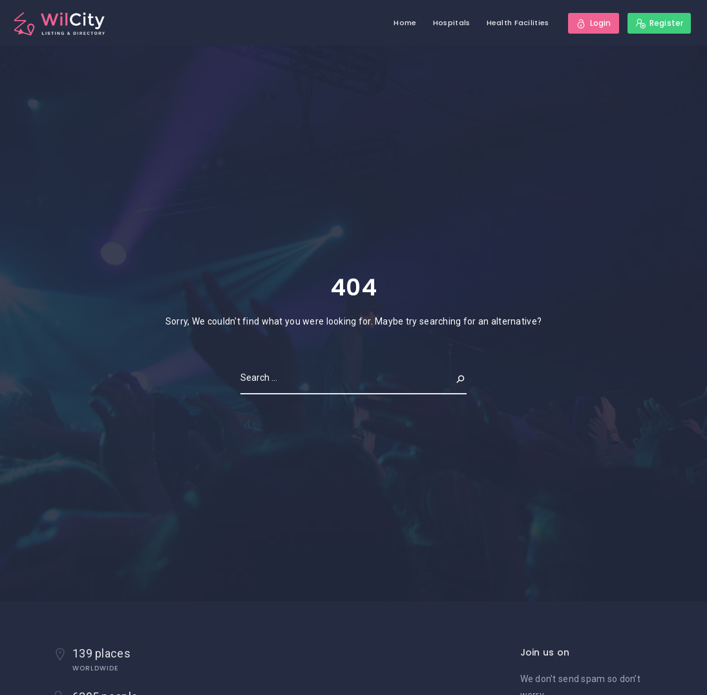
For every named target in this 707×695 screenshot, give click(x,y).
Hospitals (451, 22)
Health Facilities (518, 22)
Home (405, 22)
